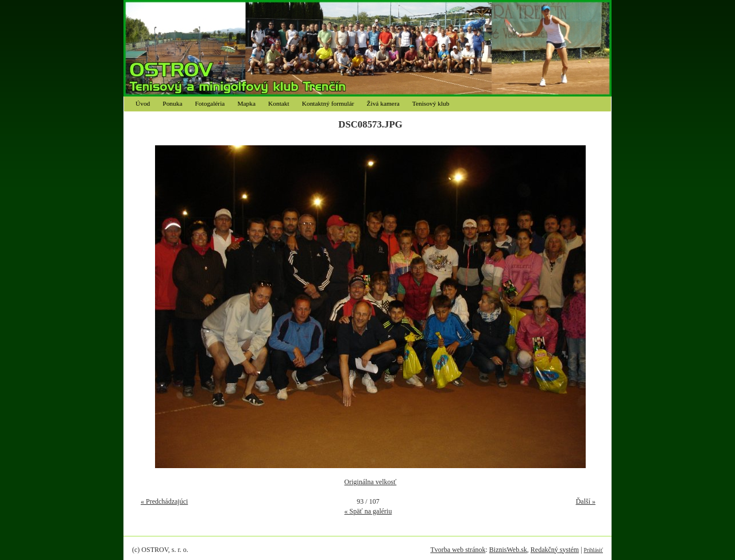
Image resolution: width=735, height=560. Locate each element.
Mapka (246, 103)
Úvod (143, 103)
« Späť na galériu (368, 511)
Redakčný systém (555, 550)
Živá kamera (383, 103)
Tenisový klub (431, 103)
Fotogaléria (210, 103)
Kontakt (278, 103)
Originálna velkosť (371, 482)
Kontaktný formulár (328, 103)
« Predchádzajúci (164, 501)
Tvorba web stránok (457, 550)
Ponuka (172, 103)
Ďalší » (585, 501)
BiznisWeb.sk (508, 550)
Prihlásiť (593, 550)
